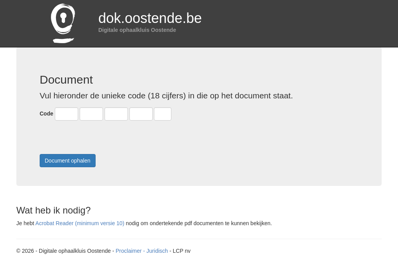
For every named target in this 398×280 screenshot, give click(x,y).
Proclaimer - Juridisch (141, 251)
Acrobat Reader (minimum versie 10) (79, 223)
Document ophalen (68, 161)
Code (46, 113)
